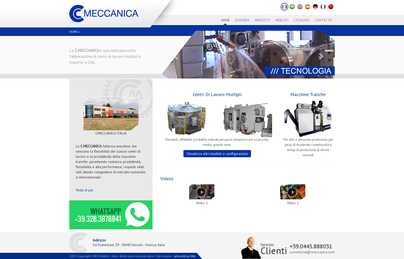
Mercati (281, 20)
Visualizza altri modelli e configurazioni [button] (217, 153)
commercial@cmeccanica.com (312, 252)
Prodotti (262, 20)
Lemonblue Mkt (184, 256)
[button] (175, 55)
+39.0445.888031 (311, 246)
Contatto (323, 20)
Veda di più (84, 190)
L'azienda (242, 20)
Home (225, 20)
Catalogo (301, 20)
